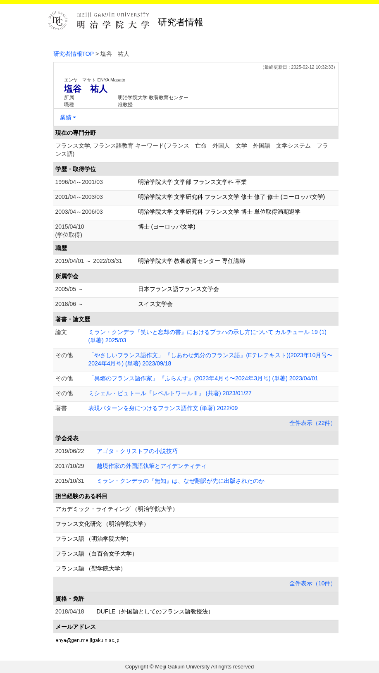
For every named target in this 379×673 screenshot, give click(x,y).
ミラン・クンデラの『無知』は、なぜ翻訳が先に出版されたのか (181, 480)
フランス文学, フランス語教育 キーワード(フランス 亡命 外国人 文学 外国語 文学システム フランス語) (191, 149)
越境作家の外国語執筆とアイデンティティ (152, 466)
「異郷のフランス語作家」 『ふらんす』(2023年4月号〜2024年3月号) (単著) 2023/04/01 (203, 378)
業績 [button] (66, 117)
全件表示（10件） (312, 583)
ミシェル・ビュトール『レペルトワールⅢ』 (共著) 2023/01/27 (170, 393)
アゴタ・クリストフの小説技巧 (137, 451)
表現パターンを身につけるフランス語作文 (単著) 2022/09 (163, 408)
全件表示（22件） (312, 423)
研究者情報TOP (73, 53)
